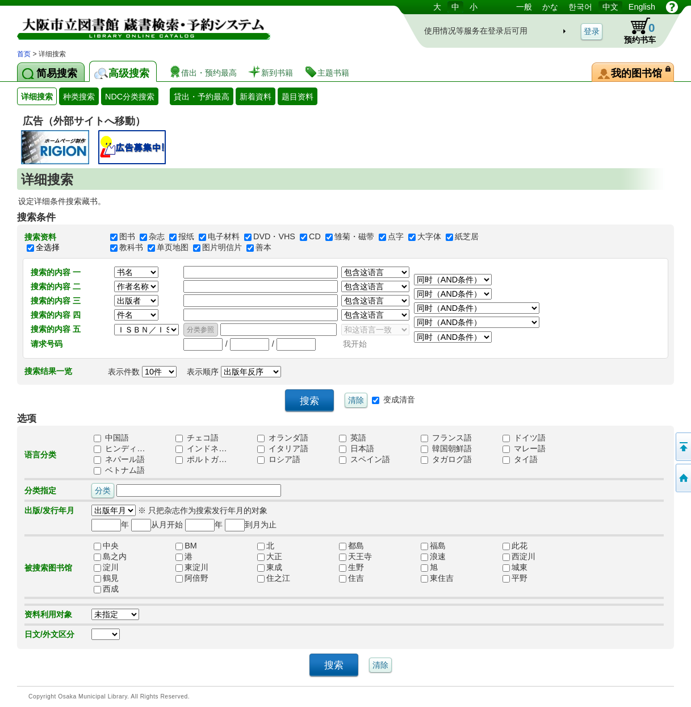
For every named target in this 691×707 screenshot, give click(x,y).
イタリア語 (282, 449)
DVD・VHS (274, 237)
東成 (269, 567)
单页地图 (173, 247)
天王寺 (355, 557)
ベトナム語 (119, 470)
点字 (396, 237)
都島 (351, 546)
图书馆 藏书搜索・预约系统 (136, 24)
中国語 (111, 438)
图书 (127, 237)
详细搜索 (37, 96)
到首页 (682, 478)
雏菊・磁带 (354, 237)
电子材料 (224, 237)
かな (550, 6)
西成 (106, 589)
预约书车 (636, 30)
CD (315, 237)
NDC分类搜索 (129, 96)
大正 (269, 557)
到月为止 (251, 524)
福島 (433, 546)
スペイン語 (364, 459)
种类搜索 (79, 96)
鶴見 (106, 578)
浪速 (433, 557)
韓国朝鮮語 (446, 449)
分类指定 (40, 490)
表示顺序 (234, 371)
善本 (263, 247)
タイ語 (520, 459)
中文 (610, 6)
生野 (351, 567)
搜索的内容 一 (56, 272)
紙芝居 (467, 237)
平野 (514, 578)
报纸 (186, 237)
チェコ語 (197, 438)
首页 (24, 54)
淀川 (106, 567)
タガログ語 (446, 459)
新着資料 (255, 96)
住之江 (273, 578)
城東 (514, 567)
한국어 (580, 6)
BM (186, 546)
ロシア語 (278, 459)
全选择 (48, 247)
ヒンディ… (119, 449)
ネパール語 (119, 459)
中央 (106, 546)
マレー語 (524, 449)
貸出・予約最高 (201, 96)
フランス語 (446, 438)
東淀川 (191, 567)
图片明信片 (222, 247)
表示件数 (142, 371)
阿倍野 (191, 578)
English (642, 6)
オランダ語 (282, 438)
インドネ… (201, 449)
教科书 (131, 247)
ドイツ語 (524, 438)
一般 (524, 6)
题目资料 (297, 96)
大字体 (429, 237)
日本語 (356, 449)
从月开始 (157, 524)
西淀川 (518, 557)
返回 (682, 446)
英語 (352, 438)
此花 (514, 546)
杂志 (157, 237)
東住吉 (437, 578)
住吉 (351, 578)
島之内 (110, 557)
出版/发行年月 (49, 510)
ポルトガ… (201, 459)
